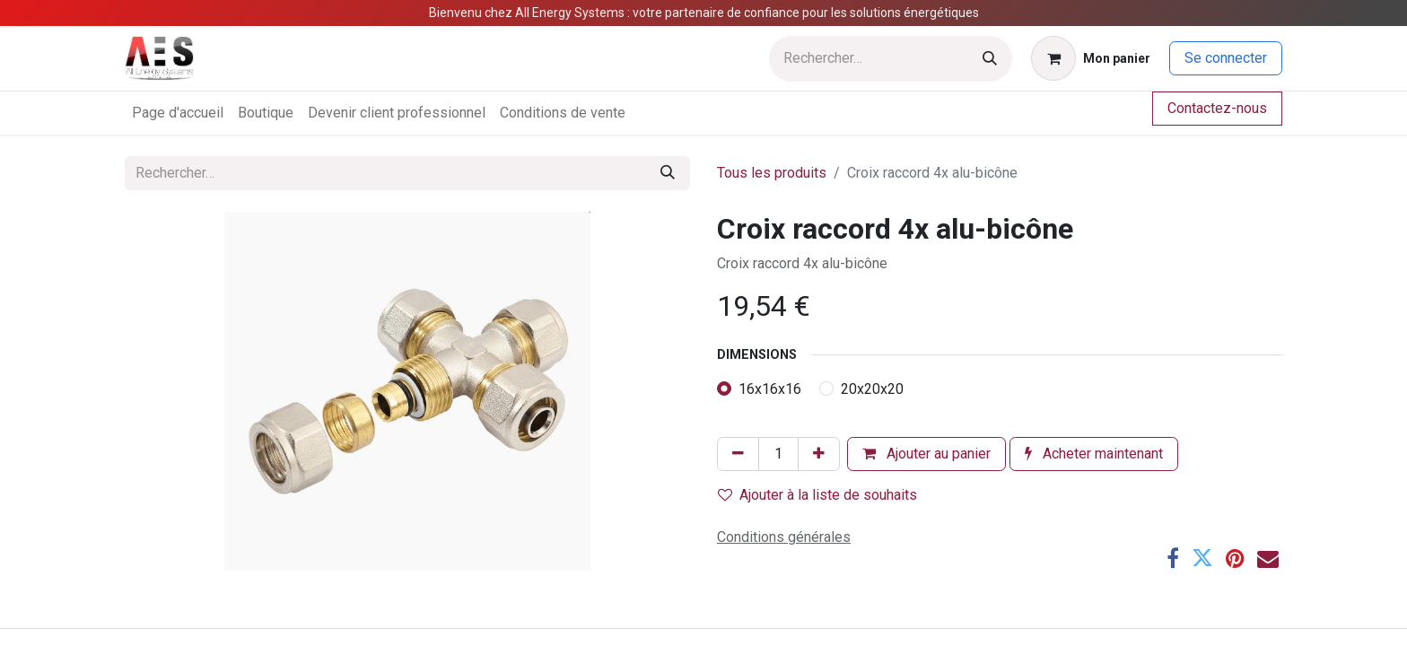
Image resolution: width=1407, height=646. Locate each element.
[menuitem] (178, 113)
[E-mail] (1268, 558)
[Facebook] (1173, 558)
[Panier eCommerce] (1091, 58)
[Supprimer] (738, 454)
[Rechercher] (989, 59)
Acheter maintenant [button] (1094, 453)
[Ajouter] (819, 454)
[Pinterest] (1235, 558)
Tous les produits (771, 172)
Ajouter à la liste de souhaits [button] (817, 494)
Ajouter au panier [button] (926, 453)
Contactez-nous (1217, 108)
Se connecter (1225, 57)
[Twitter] (1202, 558)
